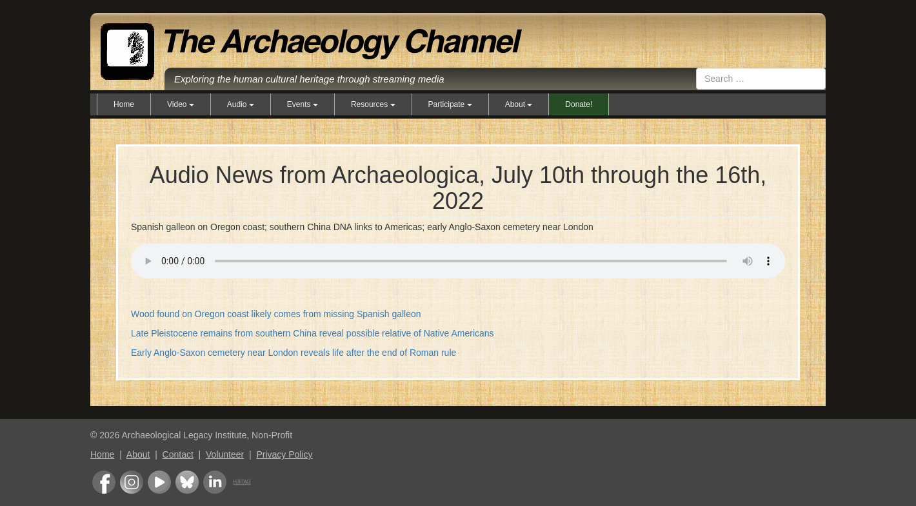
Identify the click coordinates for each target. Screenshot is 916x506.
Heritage (242, 482)
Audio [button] (240, 104)
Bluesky (187, 482)
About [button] (519, 104)
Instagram (131, 482)
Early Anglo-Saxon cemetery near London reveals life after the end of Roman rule (293, 352)
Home (124, 104)
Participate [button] (450, 104)
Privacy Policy (284, 454)
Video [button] (180, 104)
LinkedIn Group (214, 482)
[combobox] (761, 79)
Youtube (159, 482)
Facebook (103, 482)
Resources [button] (373, 104)
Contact (178, 454)
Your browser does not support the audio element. (458, 259)
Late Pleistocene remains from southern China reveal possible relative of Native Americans (312, 333)
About (138, 454)
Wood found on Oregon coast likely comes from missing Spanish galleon (276, 314)
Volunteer (225, 454)
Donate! (578, 104)
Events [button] (302, 104)
